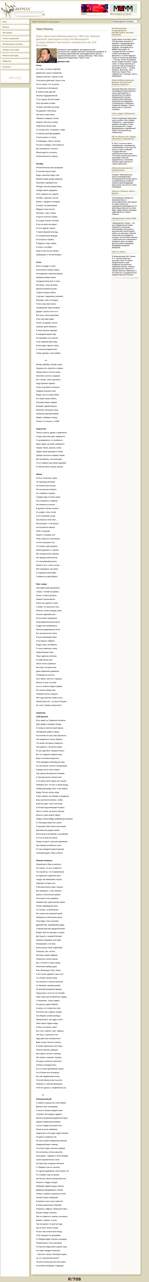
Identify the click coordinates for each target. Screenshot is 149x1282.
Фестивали (7, 33)
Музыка (5, 27)
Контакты (6, 67)
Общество (6, 61)
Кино (4, 22)
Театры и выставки (10, 50)
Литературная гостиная (12, 44)
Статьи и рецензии (10, 38)
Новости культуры (10, 55)
